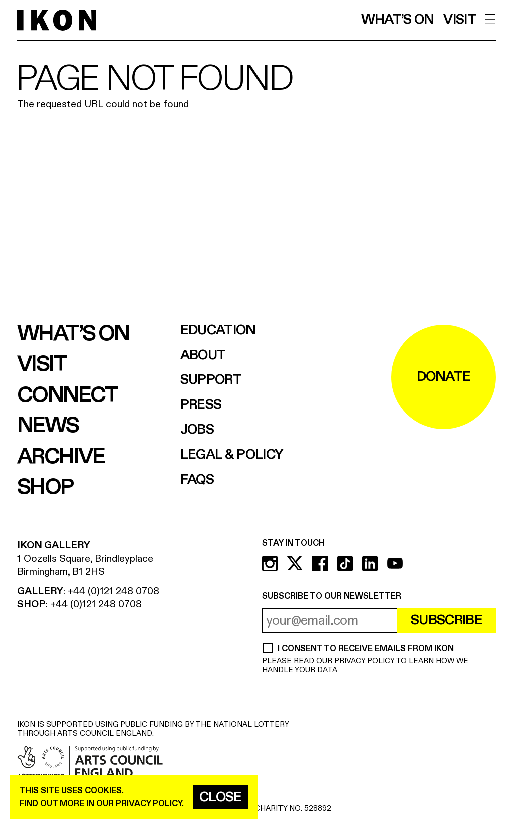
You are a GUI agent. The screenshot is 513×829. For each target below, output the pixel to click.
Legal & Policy (231, 455)
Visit (459, 20)
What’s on (397, 20)
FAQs (197, 480)
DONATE (444, 376)
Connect (67, 395)
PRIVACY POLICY (364, 661)
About (203, 355)
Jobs (197, 430)
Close (220, 797)
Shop (45, 487)
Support (210, 380)
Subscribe (446, 620)
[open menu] (490, 19)
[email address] (330, 620)
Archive (61, 457)
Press (201, 405)
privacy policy (149, 803)
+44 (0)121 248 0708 (113, 591)
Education (218, 330)
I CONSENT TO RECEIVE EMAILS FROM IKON (365, 649)
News (48, 426)
